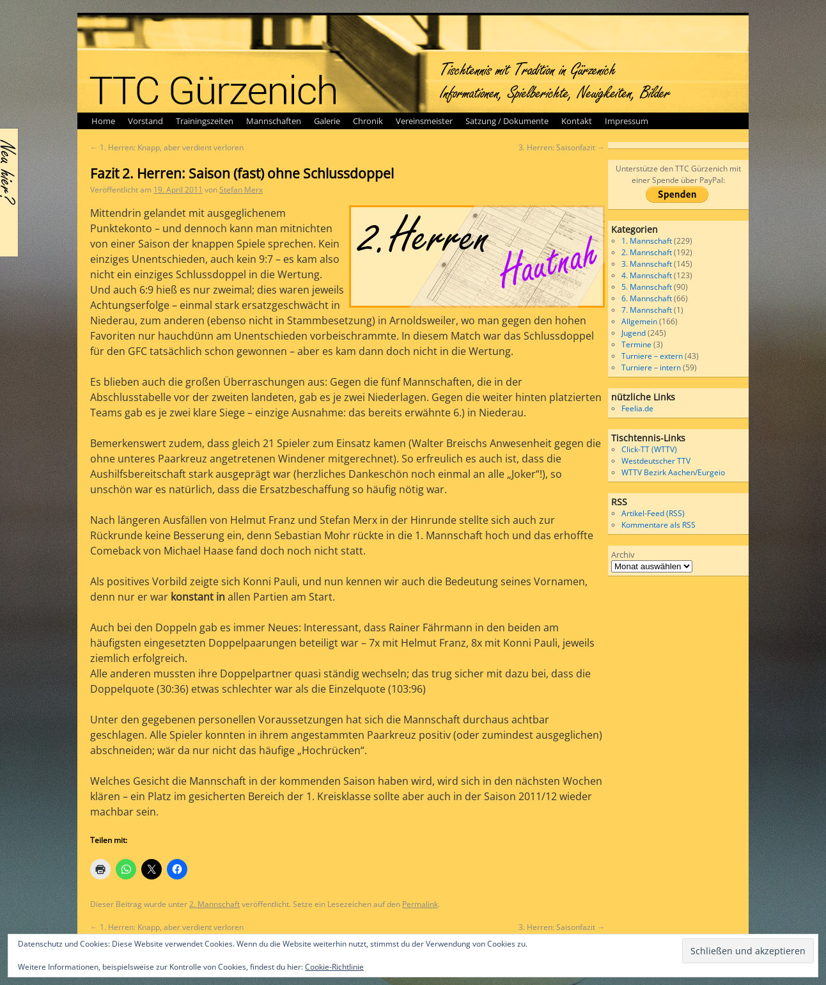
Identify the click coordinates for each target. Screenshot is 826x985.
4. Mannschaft (646, 275)
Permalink (420, 904)
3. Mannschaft (646, 263)
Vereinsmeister (424, 121)
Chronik (368, 121)
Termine (636, 344)
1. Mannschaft (646, 240)
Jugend (633, 332)
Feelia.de (637, 408)
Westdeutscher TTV (655, 460)
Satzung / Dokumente (507, 121)
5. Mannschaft (646, 286)
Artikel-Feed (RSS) (653, 513)
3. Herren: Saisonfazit (561, 147)
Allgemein (639, 321)
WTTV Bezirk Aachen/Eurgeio (673, 472)
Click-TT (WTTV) (649, 449)
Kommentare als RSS (658, 524)
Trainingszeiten (204, 121)
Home (103, 121)
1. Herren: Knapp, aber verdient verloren (167, 147)
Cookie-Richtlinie (334, 966)
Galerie (327, 121)
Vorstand (145, 121)
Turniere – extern (652, 356)
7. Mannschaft (646, 309)
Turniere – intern (651, 367)
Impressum (626, 121)
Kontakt (576, 121)
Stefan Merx (241, 189)
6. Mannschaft (646, 298)
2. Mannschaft (214, 904)
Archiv (623, 554)
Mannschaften (273, 121)
